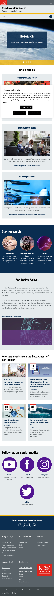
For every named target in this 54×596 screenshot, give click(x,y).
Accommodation (41, 545)
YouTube (9, 475)
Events (4, 570)
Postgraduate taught (8, 545)
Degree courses (6, 542)
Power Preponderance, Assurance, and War (11, 421)
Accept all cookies (34, 113)
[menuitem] (9, 542)
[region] (27, 101)
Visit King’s (5, 576)
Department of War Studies (14, 8)
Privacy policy (20, 590)
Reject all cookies (19, 113)
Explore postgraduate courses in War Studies (27, 166)
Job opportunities (7, 578)
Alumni (21, 548)
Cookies (14, 593)
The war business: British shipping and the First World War (39, 422)
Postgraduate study (27, 127)
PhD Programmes (27, 176)
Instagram (44, 475)
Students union (6, 573)
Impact (44, 253)
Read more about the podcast (12, 316)
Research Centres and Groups (27, 254)
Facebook (27, 475)
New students (23, 542)
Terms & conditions (7, 590)
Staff (20, 545)
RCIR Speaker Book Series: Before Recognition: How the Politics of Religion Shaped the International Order (40, 383)
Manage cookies (26, 107)
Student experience (8, 555)
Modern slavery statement (35, 590)
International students (8, 550)
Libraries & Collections (43, 542)
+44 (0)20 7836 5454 (25, 568)
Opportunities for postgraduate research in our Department (27, 215)
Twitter (27, 502)
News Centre (6, 568)
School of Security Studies (12, 11)
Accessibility (5, 593)
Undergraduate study (27, 77)
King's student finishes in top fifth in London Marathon (13, 383)
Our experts (10, 253)
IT (37, 548)
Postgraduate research (9, 548)
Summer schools (7, 553)
